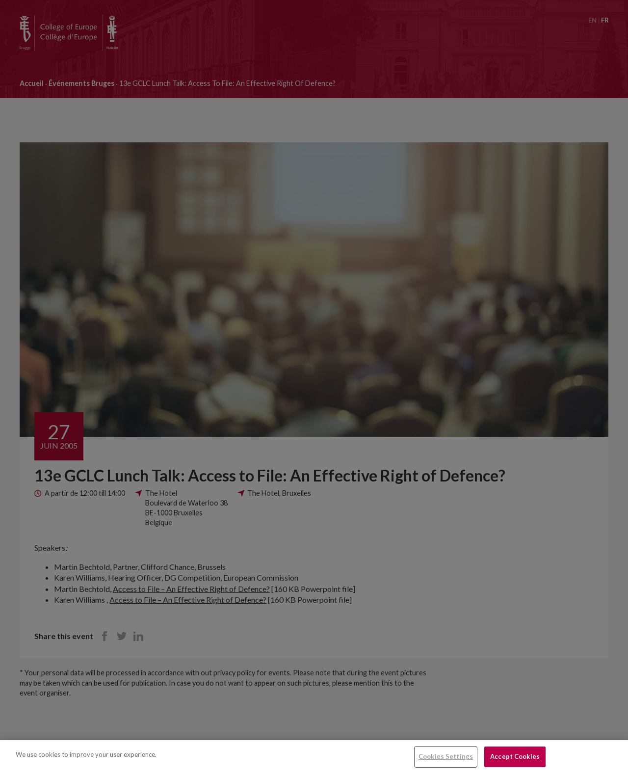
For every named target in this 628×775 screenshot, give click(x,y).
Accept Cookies (515, 756)
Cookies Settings (446, 756)
